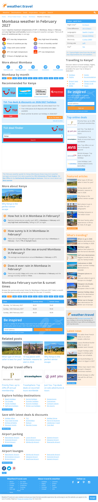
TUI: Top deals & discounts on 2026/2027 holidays (29, 105)
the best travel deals (84, 318)
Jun (30, 78)
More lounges (7, 466)
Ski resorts (51, 409)
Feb (9, 78)
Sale (10, 119)
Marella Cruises (31, 428)
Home (4, 17)
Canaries (55, 485)
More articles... (72, 228)
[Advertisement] (65, 5)
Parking (44, 490)
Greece (54, 487)
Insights (42, 12)
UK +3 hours (86, 28)
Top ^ (4, 476)
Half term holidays (11, 409)
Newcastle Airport (53, 445)
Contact (12, 487)
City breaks (9, 405)
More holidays (7, 413)
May (25, 78)
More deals (6, 432)
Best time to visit (8, 69)
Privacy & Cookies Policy (24, 499)
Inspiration (33, 12)
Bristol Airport (10, 445)
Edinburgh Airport (32, 445)
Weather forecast (33, 69)
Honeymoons (51, 402)
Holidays (72, 75)
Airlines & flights (11, 426)
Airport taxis (73, 81)
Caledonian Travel (53, 426)
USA (53, 492)
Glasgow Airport (53, 443)
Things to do (88, 84)
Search (50, 12)
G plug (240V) (87, 40)
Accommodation (90, 77)
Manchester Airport (12, 441)
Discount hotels (10, 428)
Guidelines (23, 488)
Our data (23, 485)
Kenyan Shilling (87, 36)
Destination (7, 136)
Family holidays (10, 407)
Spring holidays (31, 402)
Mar (15, 78)
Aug (41, 78)
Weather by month (21, 69)
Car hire (72, 84)
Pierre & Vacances (53, 424)
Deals (25, 12)
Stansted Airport (11, 443)
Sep (46, 78)
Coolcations (51, 405)
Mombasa (32, 17)
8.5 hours (85, 25)
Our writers (23, 487)
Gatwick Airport (52, 441)
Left (83, 43)
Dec (61, 78)
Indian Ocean (17, 17)
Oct (51, 78)
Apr (20, 78)
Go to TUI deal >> (54, 121)
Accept (92, 498)
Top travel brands (11, 424)
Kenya (25, 17)
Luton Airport (31, 441)
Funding (22, 490)
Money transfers (90, 81)
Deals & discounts (58, 69)
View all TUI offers (58, 124)
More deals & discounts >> (76, 169)
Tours (86, 86)
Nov (56, 78)
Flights (71, 77)
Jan (4, 78)
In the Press (20, 493)
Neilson (28, 426)
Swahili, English (88, 32)
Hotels (86, 75)
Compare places (53, 407)
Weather (6, 12)
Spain (54, 488)
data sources (7, 184)
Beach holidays (10, 402)
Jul (35, 78)
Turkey (54, 490)
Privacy (12, 488)
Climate (44, 492)
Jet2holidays (30, 424)
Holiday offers (10, 422)
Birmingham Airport (33, 443)
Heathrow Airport (32, 462)
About (11, 485)
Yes (83, 47)
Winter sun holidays (33, 409)
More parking (7, 449)
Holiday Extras (52, 422)
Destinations (16, 12)
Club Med (50, 428)
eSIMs (71, 86)
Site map (12, 492)
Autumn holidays (32, 407)
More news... (72, 383)
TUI (27, 422)
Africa (9, 17)
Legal (11, 490)
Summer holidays (32, 405)
